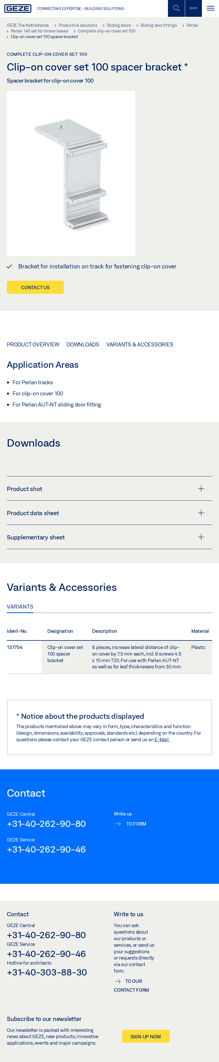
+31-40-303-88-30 (47, 972)
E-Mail (162, 739)
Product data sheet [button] (105, 513)
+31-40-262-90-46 (46, 849)
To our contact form (131, 985)
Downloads (82, 344)
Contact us (35, 287)
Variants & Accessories (139, 344)
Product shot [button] (105, 488)
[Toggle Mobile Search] (176, 8)
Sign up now (146, 1036)
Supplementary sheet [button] (105, 537)
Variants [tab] (20, 606)
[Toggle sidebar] (193, 8)
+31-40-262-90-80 (46, 823)
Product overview (33, 344)
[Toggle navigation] (210, 8)
